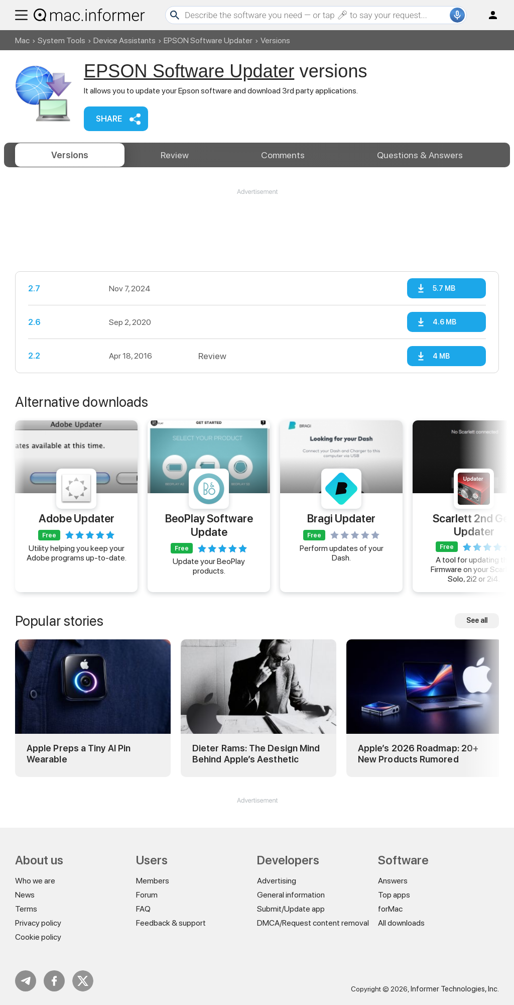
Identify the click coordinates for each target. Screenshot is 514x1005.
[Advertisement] (257, 226)
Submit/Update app (291, 909)
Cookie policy (38, 937)
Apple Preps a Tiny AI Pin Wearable (79, 753)
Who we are (35, 880)
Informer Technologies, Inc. (455, 988)
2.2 (34, 356)
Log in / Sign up (488, 15)
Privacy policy (38, 923)
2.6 (34, 322)
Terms (26, 909)
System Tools (61, 40)
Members (152, 880)
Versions (69, 155)
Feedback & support (171, 923)
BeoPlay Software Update (209, 525)
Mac (22, 40)
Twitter (82, 980)
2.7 (34, 288)
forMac (390, 909)
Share (109, 119)
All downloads (401, 923)
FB (54, 980)
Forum (147, 895)
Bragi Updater (341, 518)
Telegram (25, 980)
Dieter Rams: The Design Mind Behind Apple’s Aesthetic (256, 753)
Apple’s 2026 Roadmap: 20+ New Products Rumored (418, 753)
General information (291, 895)
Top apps (394, 895)
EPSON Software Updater (208, 40)
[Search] (316, 15)
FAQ (143, 909)
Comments (283, 155)
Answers (420, 155)
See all (476, 620)
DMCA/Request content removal (313, 923)
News (25, 895)
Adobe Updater (76, 518)
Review (175, 155)
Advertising (276, 880)
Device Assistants (124, 40)
